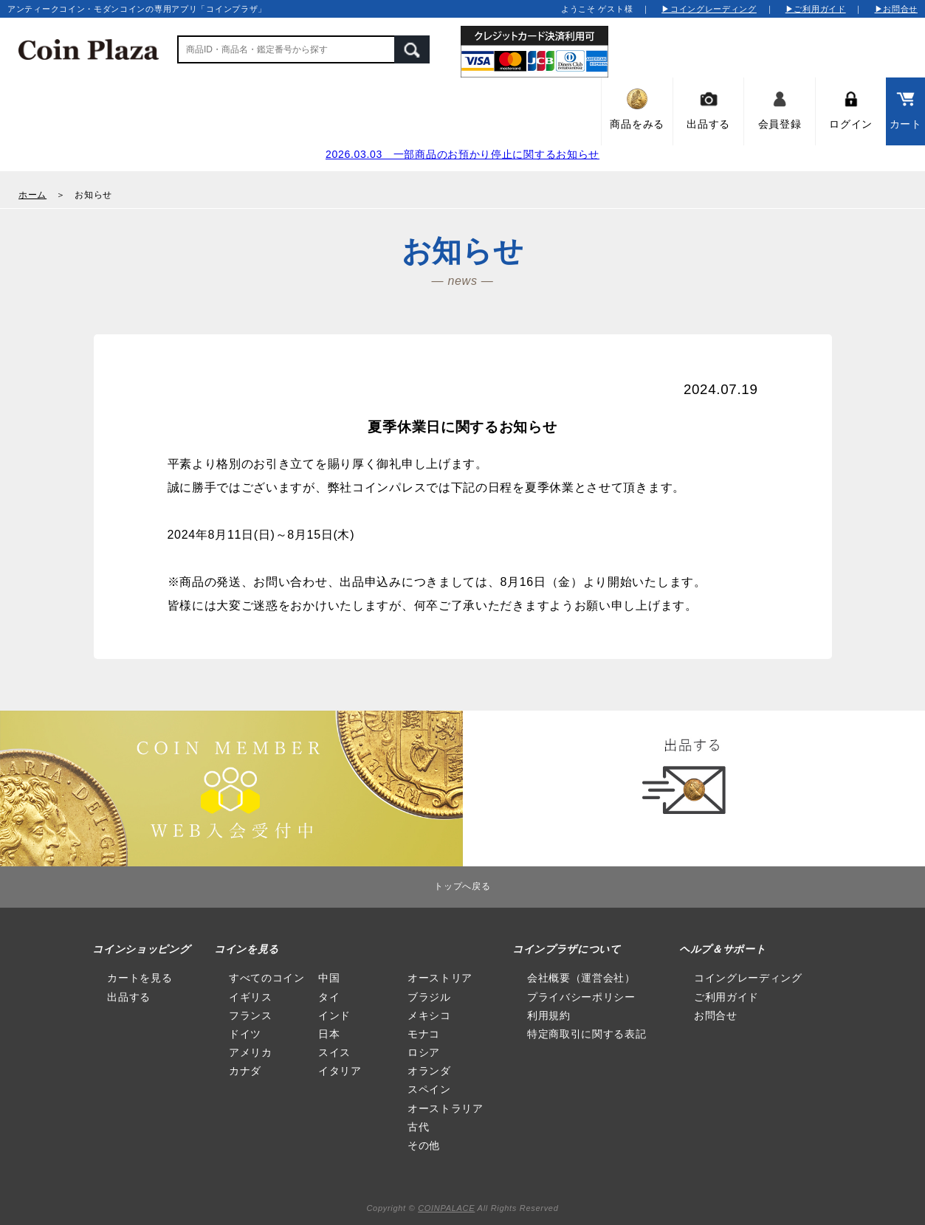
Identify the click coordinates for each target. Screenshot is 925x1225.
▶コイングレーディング (709, 8)
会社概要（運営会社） (581, 978)
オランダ (429, 1071)
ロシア (424, 1052)
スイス (334, 1052)
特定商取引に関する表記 (587, 1034)
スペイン (429, 1089)
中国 (329, 978)
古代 (418, 1127)
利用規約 (549, 1015)
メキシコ (429, 1015)
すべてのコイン (267, 978)
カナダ (245, 1071)
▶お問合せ (896, 8)
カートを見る (139, 978)
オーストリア (440, 978)
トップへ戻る (462, 886)
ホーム (32, 195)
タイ (329, 997)
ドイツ (245, 1034)
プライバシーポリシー (581, 997)
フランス (250, 1015)
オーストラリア (446, 1108)
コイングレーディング (748, 978)
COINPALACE (446, 1208)
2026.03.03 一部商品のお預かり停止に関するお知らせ (462, 154)
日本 (329, 1034)
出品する (129, 997)
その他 (424, 1145)
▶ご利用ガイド (815, 8)
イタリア (340, 1071)
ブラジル (429, 997)
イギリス (250, 997)
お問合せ (715, 1015)
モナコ (424, 1034)
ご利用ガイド (726, 997)
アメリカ (250, 1052)
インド (334, 1015)
